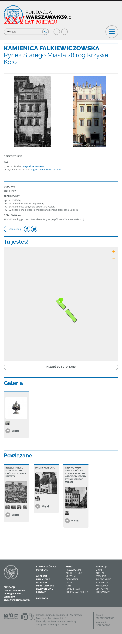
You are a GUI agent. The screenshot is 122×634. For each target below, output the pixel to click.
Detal (69, 582)
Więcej (15, 430)
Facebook (57, 30)
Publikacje (102, 582)
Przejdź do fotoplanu (61, 367)
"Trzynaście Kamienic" (33, 166)
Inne (68, 585)
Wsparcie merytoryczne (45, 584)
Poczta (65, 30)
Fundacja (101, 566)
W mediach (102, 585)
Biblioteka (72, 579)
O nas (99, 569)
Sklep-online (103, 579)
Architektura (74, 572)
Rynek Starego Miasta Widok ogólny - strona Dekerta (15, 472)
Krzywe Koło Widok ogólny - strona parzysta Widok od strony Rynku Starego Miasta (75, 475)
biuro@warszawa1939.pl (17, 599)
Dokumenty (103, 591)
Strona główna (46, 566)
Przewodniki (73, 569)
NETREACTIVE (103, 625)
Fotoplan (42, 569)
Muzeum (71, 576)
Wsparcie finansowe (43, 578)
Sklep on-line (44, 588)
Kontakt (41, 591)
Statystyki (102, 588)
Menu (69, 566)
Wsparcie (101, 576)
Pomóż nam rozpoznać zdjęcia (77, 590)
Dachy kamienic (45, 467)
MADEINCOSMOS (105, 618)
